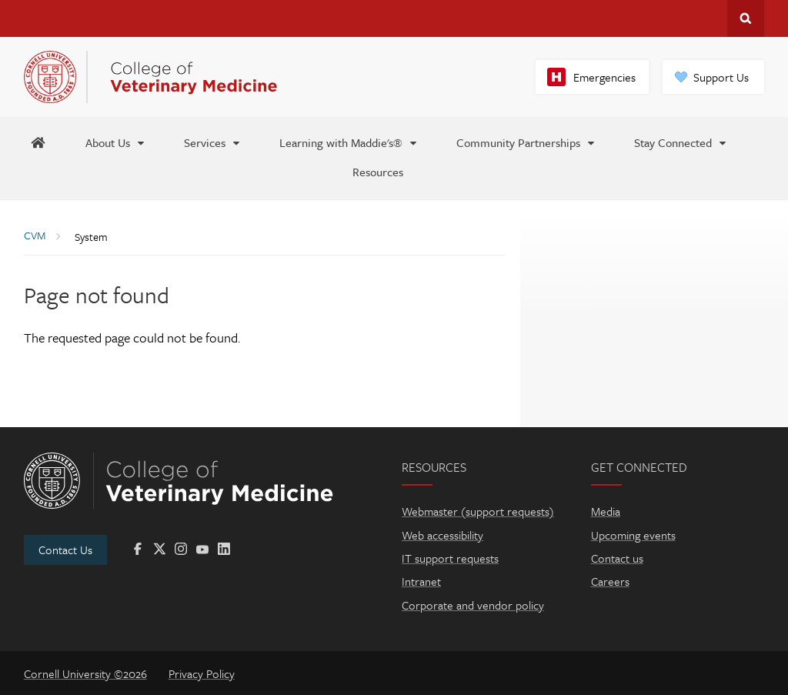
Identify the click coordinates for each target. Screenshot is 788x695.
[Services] (213, 141)
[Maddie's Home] (37, 141)
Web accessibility (442, 534)
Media (605, 511)
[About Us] (116, 141)
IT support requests (450, 558)
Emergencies (604, 76)
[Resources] (378, 170)
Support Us (721, 76)
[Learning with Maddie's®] (349, 141)
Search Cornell (745, 18)
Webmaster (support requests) (478, 511)
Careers (610, 581)
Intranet (421, 581)
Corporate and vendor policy (473, 604)
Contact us (617, 558)
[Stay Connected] (681, 141)
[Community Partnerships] (526, 141)
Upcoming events (633, 534)
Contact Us (65, 549)
